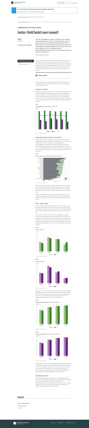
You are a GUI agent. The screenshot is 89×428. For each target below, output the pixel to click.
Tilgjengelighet (60, 422)
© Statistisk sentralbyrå (70, 422)
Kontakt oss (53, 422)
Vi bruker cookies (73, 2)
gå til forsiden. (41, 11)
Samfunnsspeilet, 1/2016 (24, 64)
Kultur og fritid (25, 17)
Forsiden (19, 17)
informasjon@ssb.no (22, 405)
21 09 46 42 (20, 408)
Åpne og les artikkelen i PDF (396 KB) (24, 44)
